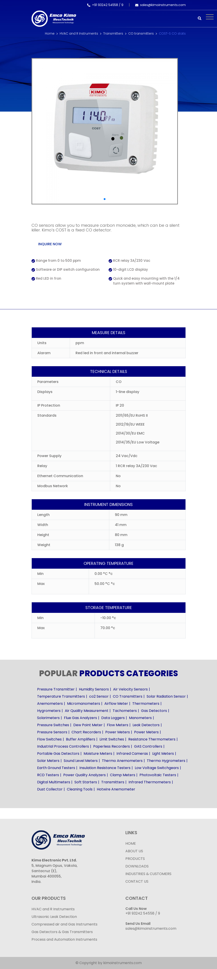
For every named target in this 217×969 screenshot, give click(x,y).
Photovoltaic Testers (157, 775)
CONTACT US (136, 881)
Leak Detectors (146, 725)
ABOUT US (134, 851)
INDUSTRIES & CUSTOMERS (148, 873)
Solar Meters (48, 760)
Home (50, 33)
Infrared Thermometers (150, 782)
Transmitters (113, 33)
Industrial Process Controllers (63, 746)
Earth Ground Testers (56, 767)
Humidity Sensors (94, 689)
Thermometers (145, 703)
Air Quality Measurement (86, 710)
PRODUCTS (135, 858)
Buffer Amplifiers (80, 739)
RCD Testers (48, 775)
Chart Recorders (86, 732)
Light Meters (163, 753)
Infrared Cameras (132, 753)
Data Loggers (113, 717)
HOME (130, 843)
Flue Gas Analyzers (80, 717)
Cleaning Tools (80, 789)
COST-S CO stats (172, 33)
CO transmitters (141, 33)
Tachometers (125, 710)
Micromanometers (83, 703)
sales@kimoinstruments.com (160, 5)
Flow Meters (117, 725)
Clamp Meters (122, 775)
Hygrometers (49, 710)
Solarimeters (48, 717)
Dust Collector (50, 789)
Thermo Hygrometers (166, 760)
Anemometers (50, 703)
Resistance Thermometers (151, 739)
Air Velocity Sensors (130, 689)
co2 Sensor (99, 696)
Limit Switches (111, 739)
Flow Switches (49, 739)
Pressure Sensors (52, 732)
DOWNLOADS (137, 866)
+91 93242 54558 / (104, 5)
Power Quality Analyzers (84, 775)
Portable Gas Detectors (58, 753)
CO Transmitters (127, 696)
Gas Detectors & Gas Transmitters (62, 931)
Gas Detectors (154, 710)
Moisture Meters (98, 753)
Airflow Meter (116, 703)
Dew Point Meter (88, 725)
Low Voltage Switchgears (157, 767)
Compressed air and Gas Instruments (64, 924)
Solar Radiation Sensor (166, 696)
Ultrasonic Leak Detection (54, 916)
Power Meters (117, 732)
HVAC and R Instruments (79, 33)
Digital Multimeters (53, 782)
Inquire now (50, 244)
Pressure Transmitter (56, 689)
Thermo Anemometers (122, 760)
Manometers (140, 717)
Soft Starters (85, 782)
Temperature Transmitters (61, 696)
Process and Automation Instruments (64, 939)
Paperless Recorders (111, 746)
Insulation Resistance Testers (105, 767)
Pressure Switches (53, 725)
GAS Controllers (148, 746)
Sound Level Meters (81, 760)
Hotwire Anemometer (116, 789)
